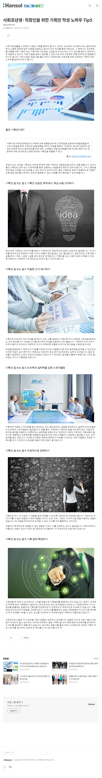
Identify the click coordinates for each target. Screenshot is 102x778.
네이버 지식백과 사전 (81, 156)
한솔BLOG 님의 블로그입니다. (18, 705)
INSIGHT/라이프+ (9, 24)
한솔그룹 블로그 (15, 702)
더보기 (96, 658)
